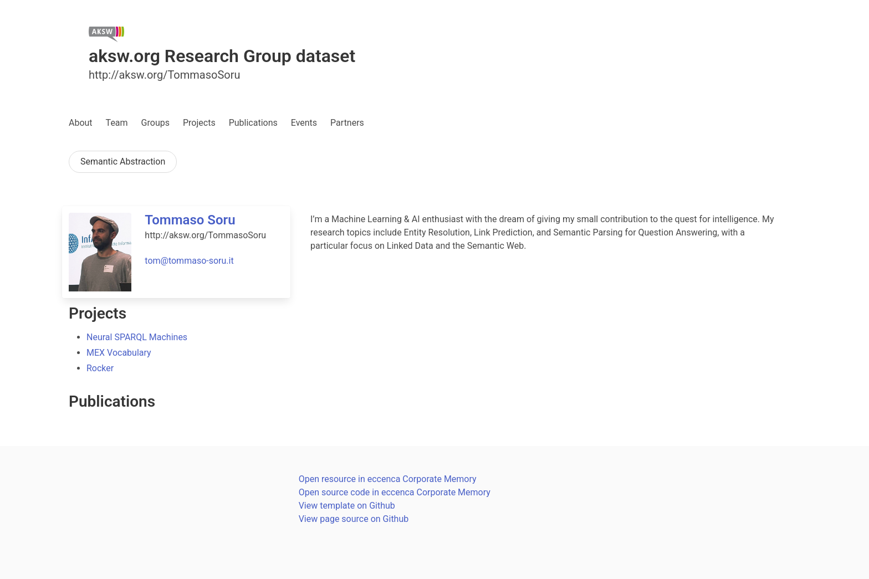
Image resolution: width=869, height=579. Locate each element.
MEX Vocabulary (118, 352)
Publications (253, 122)
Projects (199, 122)
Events (304, 122)
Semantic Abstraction (122, 161)
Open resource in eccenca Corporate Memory (388, 479)
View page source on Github (354, 519)
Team (117, 122)
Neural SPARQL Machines (136, 337)
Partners (347, 122)
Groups (155, 122)
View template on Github (347, 505)
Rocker (100, 368)
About (81, 122)
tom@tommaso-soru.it (189, 260)
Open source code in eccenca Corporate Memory (394, 492)
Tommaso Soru (190, 220)
